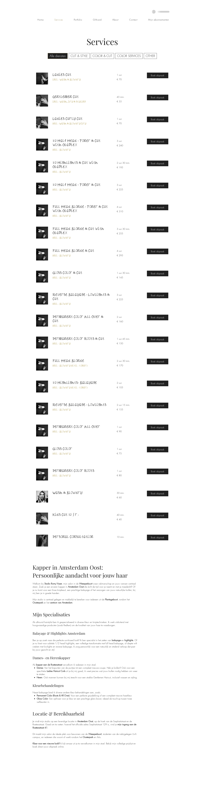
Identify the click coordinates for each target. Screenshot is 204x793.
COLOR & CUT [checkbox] (102, 56)
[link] (81, 75)
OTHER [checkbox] (150, 56)
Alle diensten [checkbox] (58, 56)
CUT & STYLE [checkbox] (79, 56)
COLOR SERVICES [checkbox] (129, 56)
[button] (157, 75)
